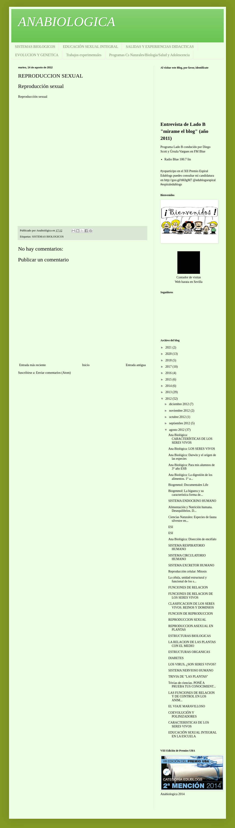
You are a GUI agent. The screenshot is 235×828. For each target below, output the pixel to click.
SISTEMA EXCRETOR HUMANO (191, 565)
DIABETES (176, 658)
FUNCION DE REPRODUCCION (190, 613)
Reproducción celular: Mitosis (187, 571)
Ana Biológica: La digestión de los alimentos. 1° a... (190, 476)
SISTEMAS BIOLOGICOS (35, 46)
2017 (169, 366)
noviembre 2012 (179, 410)
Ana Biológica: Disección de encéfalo (192, 539)
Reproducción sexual (41, 86)
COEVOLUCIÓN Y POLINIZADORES (182, 714)
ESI (170, 527)
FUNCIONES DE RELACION (188, 587)
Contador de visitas (188, 277)
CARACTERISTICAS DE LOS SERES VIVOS (188, 724)
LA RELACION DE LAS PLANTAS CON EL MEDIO (192, 644)
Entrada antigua (136, 365)
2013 (169, 392)
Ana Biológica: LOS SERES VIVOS (191, 448)
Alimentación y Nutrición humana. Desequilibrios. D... (190, 509)
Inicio (85, 365)
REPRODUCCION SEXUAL (187, 619)
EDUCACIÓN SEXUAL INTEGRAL (90, 46)
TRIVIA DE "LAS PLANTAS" (188, 676)
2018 (169, 360)
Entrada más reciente (32, 365)
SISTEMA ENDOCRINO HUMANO (192, 501)
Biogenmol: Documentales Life (188, 485)
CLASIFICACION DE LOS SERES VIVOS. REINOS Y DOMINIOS (191, 605)
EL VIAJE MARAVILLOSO (186, 706)
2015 (169, 379)
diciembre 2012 (179, 404)
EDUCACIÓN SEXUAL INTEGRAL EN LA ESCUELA (192, 734)
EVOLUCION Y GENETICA (37, 55)
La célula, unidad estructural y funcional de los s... (187, 579)
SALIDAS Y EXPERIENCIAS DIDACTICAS (160, 46)
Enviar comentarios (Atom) (53, 372)
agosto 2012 (177, 429)
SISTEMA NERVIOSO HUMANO (190, 670)
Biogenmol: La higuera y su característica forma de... (186, 492)
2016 (169, 373)
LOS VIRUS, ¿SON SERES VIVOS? (192, 664)
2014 (169, 385)
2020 (169, 353)
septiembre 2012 (180, 423)
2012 (169, 398)
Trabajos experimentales (83, 55)
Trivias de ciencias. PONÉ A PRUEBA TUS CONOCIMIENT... (192, 684)
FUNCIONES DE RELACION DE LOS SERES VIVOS (190, 595)
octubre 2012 (177, 417)
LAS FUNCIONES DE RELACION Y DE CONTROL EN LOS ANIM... (191, 696)
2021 (169, 347)
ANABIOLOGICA (66, 21)
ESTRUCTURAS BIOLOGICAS (189, 636)
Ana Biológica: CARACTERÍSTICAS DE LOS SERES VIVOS (190, 438)
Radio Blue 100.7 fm (177, 159)
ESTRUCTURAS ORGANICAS (189, 652)
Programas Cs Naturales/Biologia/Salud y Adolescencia (149, 55)
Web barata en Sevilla (188, 282)
